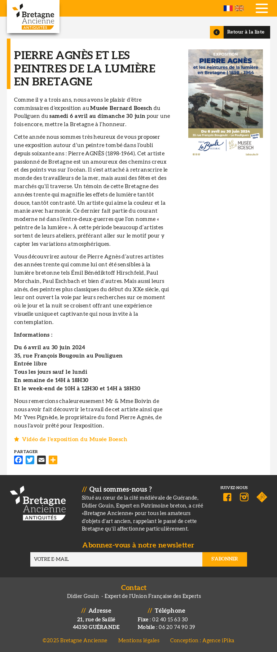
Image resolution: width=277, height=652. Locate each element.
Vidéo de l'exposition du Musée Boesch (74, 439)
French (228, 8)
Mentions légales (138, 640)
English (239, 8)
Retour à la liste (246, 32)
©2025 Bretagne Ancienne (75, 640)
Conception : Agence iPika (202, 640)
